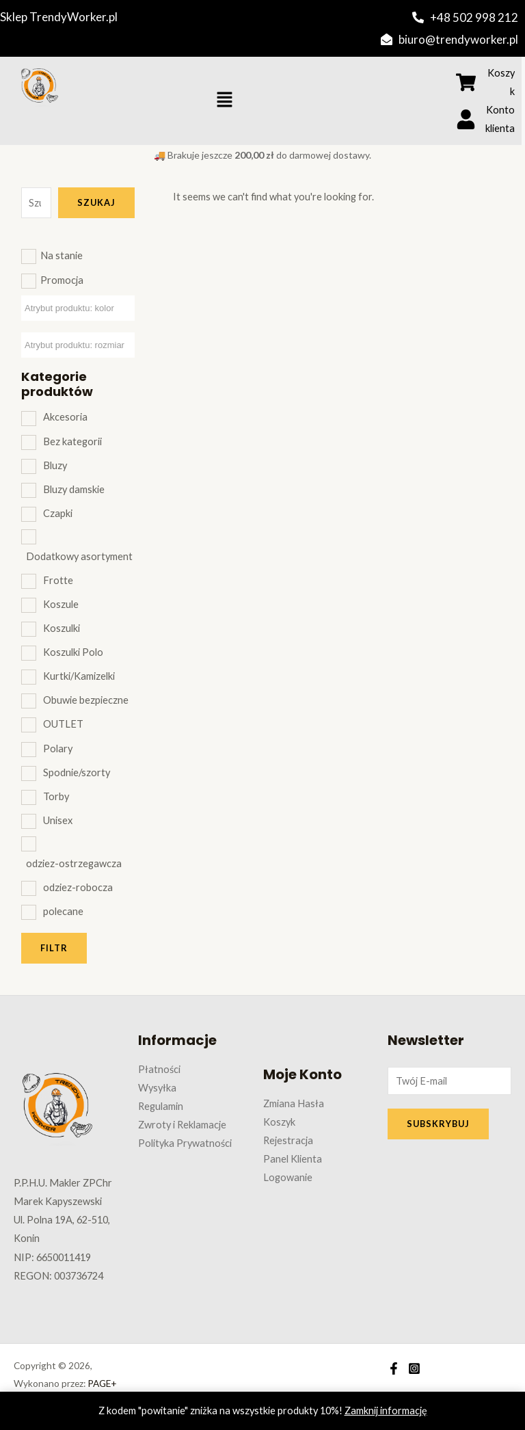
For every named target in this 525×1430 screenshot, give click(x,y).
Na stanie (61, 255)
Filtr (54, 947)
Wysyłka (157, 1088)
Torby (56, 796)
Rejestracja (288, 1140)
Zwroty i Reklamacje (182, 1124)
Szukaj (96, 202)
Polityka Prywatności (185, 1143)
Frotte (58, 580)
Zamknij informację (386, 1410)
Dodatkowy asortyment (79, 556)
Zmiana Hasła (293, 1103)
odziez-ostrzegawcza (74, 863)
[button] (225, 101)
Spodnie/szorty (76, 772)
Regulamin (160, 1106)
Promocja (61, 280)
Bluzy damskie (74, 489)
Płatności (159, 1069)
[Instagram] (414, 1368)
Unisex (57, 820)
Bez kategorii (72, 441)
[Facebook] (394, 1368)
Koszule (61, 604)
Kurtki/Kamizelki (79, 676)
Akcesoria (65, 417)
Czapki (57, 513)
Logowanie (287, 1177)
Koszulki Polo (73, 652)
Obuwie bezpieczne (86, 700)
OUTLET (63, 724)
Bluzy (55, 465)
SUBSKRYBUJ (438, 1123)
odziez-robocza (78, 887)
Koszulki (61, 628)
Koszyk (279, 1122)
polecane (63, 911)
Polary (57, 748)
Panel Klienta (292, 1159)
